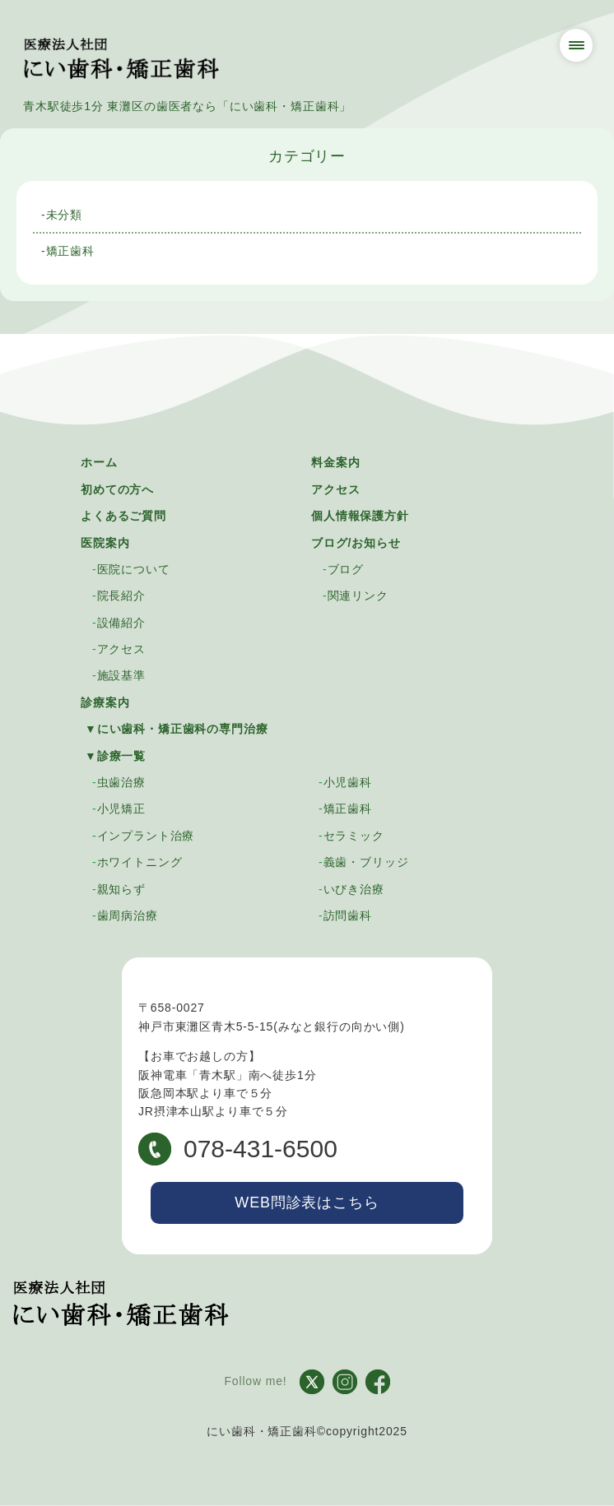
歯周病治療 (127, 915)
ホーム (99, 462)
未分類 (64, 214)
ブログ (346, 569)
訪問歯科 (347, 915)
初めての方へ (117, 489)
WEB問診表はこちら (307, 1202)
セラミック (353, 835)
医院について (133, 569)
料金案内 (335, 462)
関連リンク (358, 595)
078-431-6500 (237, 1149)
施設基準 (121, 675)
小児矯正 (121, 808)
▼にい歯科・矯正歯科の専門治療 (176, 728)
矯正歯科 (70, 250)
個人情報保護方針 (360, 515)
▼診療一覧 (115, 755)
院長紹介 (121, 595)
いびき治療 (353, 889)
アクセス (335, 489)
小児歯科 (347, 782)
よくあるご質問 (123, 515)
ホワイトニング (140, 862)
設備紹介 (121, 622)
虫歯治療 (121, 782)
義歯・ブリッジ (366, 862)
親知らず (121, 889)
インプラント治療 (146, 835)
